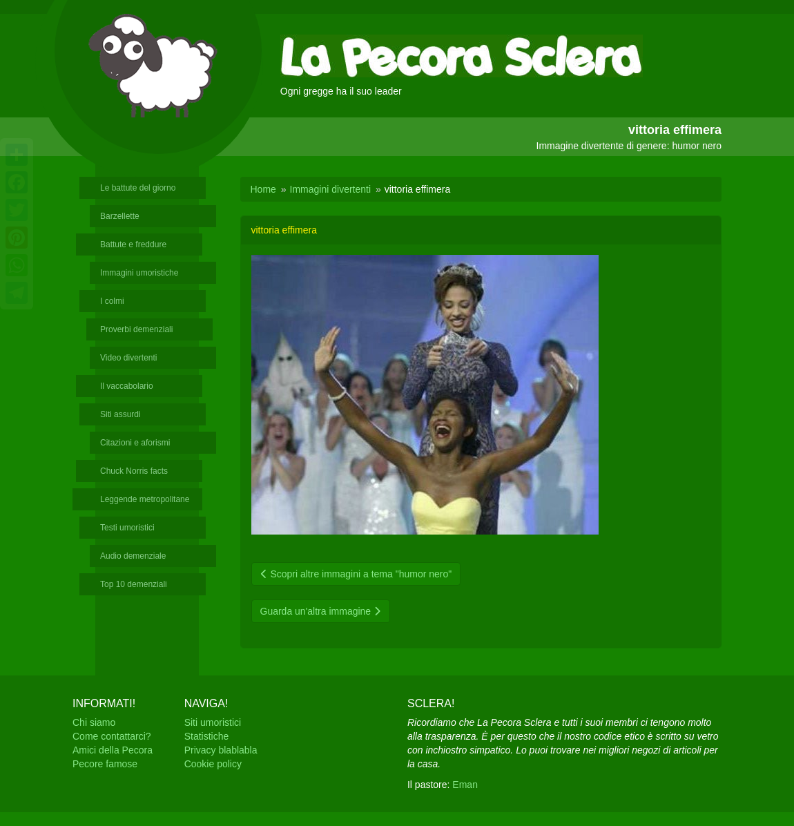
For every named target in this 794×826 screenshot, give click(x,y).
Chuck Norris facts (134, 471)
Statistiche (206, 736)
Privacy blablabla (221, 750)
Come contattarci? (111, 736)
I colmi (112, 301)
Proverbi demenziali (136, 329)
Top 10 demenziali (133, 584)
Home (263, 189)
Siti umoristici (212, 722)
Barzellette (119, 216)
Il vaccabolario (126, 386)
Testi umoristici (127, 527)
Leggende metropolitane (144, 499)
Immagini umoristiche (139, 273)
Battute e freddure (133, 244)
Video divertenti (128, 358)
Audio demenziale (133, 556)
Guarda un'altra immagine (321, 611)
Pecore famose (104, 763)
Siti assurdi (120, 414)
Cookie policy (213, 763)
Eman (465, 784)
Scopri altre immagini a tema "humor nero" (356, 573)
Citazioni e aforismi (135, 443)
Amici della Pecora (112, 750)
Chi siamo (93, 722)
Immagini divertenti (330, 189)
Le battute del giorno (137, 188)
